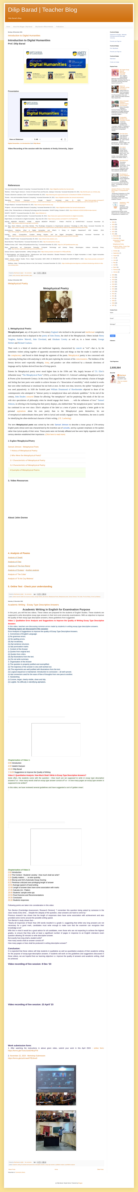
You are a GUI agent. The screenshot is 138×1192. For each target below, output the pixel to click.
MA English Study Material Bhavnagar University (124, 72)
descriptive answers (40, 1164)
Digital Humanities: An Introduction (19, 143)
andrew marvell (16, 596)
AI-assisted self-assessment (28, 1164)
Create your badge (114, 62)
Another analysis (32, 570)
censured (29, 397)
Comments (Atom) (20, 1172)
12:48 (10, 888)
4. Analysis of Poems (19, 553)
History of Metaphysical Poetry (23, 450)
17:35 (10, 890)
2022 (113, 231)
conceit (79, 348)
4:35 (10, 766)
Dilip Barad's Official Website (44, 26)
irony (47, 362)
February (115, 269)
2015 (113, 286)
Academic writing (16, 1164)
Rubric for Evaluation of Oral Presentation (124, 87)
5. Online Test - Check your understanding (30, 586)
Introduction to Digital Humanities (24, 35)
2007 (113, 305)
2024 (113, 227)
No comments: (28, 273)
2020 (113, 275)
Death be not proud (25, 596)
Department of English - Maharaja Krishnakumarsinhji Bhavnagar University (118, 36)
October (115, 251)
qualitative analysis (59, 1164)
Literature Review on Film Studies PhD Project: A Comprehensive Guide (120, 190)
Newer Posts (11, 1169)
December (116, 236)
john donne (45, 596)
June (114, 260)
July (114, 258)
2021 (113, 234)
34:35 (10, 898)
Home (8, 26)
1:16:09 (11, 772)
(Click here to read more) (55, 434)
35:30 (10, 900)
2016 (113, 284)
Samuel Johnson (61, 425)
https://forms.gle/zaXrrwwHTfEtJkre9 (22, 1058)
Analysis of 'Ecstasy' (16, 570)
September (116, 253)
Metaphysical (73, 355)
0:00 (10, 763)
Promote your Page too (115, 41)
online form (99, 1048)
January (115, 272)
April (114, 265)
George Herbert (38, 596)
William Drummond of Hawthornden (66, 389)
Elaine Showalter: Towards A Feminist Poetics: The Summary (124, 103)
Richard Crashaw (25, 343)
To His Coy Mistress (95, 596)
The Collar (79, 596)
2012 (113, 293)
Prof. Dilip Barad (114, 48)
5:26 (10, 877)
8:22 (10, 882)
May (114, 262)
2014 (113, 289)
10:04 (10, 885)
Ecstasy (32, 596)
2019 (113, 277)
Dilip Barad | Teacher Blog (42, 9)
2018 (113, 279)
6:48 (10, 880)
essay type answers (50, 1164)
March (115, 267)
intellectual (90, 332)
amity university (16, 275)
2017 (113, 282)
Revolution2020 (124, 160)
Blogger (80, 1183)
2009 (113, 300)
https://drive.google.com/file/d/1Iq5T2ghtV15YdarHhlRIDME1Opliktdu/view (30, 232)
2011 (113, 296)
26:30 (10, 769)
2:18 (10, 875)
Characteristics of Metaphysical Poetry (27, 460)
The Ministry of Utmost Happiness (125, 174)
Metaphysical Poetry (18, 283)
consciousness (81, 359)
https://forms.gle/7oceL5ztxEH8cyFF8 (23, 1051)
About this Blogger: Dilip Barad (22, 26)
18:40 (10, 893)
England (54, 332)
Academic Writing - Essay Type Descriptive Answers (33, 604)
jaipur (31, 275)
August (115, 255)
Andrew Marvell (24, 339)
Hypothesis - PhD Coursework (124, 203)
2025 (113, 224)
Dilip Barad (36, 143)
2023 (113, 229)
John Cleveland (39, 339)
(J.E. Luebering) (64, 418)
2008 (113, 303)
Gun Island (123, 147)
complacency (16, 355)
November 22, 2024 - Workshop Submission (27, 1056)
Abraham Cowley (59, 339)
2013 (113, 291)
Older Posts (100, 1169)
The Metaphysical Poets (32, 375)
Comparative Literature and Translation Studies (125, 119)
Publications (60, 26)
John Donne (55, 336)
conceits (66, 428)
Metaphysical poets (63, 596)
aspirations (21, 411)
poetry (44, 336)
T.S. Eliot (99, 371)
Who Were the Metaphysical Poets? (25, 455)
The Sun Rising (86, 596)
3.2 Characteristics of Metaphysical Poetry (27, 465)
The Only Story (124, 133)
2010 (113, 298)
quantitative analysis (70, 1164)
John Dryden (20, 397)
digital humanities (24, 275)
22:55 (10, 895)
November (116, 238)
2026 (113, 222)
